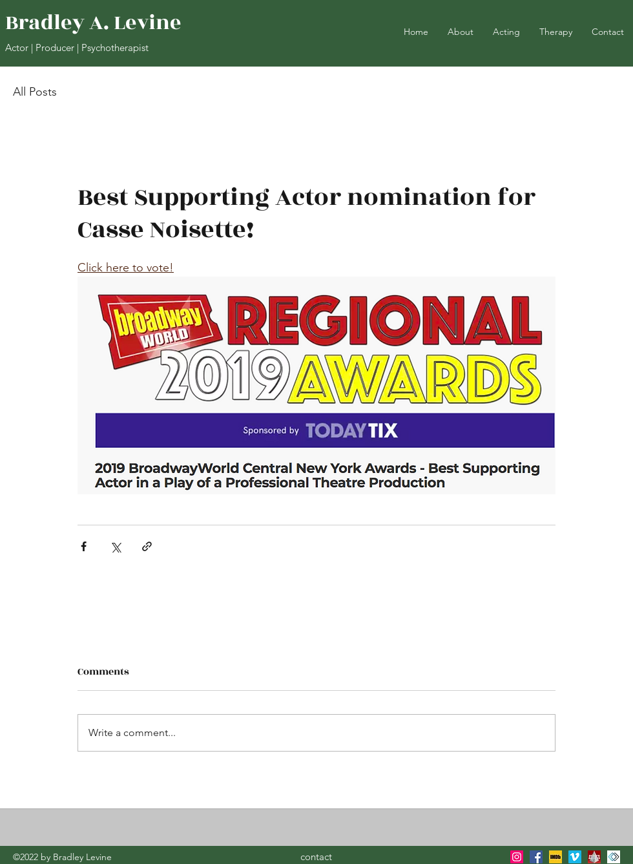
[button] (506, 32)
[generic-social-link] (594, 856)
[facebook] (536, 856)
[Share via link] (147, 546)
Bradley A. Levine (93, 22)
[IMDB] (555, 856)
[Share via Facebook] (84, 546)
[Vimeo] (574, 856)
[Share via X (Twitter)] (115, 546)
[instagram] (516, 856)
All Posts (35, 92)
